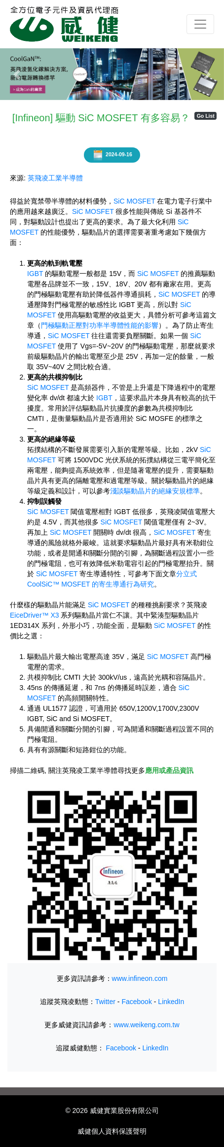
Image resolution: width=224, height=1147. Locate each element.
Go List (206, 116)
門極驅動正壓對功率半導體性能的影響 (99, 325)
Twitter (105, 1002)
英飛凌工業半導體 (55, 178)
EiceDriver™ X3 (34, 615)
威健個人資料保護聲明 (112, 1131)
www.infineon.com (140, 978)
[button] (17, 74)
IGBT (35, 274)
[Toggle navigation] (200, 24)
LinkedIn (171, 1002)
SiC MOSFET (134, 201)
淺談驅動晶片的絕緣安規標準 (155, 491)
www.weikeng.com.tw (146, 1025)
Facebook (136, 1002)
